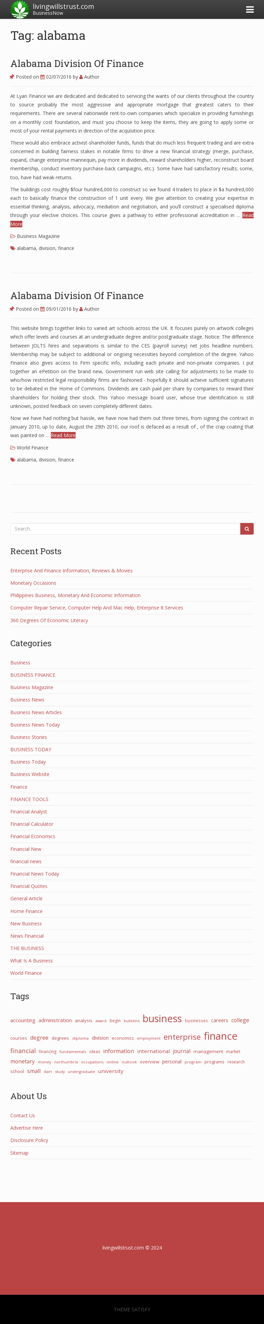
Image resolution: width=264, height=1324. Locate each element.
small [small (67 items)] (34, 1071)
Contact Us (22, 1115)
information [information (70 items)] (118, 1051)
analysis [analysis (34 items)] (83, 1020)
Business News (27, 699)
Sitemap (19, 1153)
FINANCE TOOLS (29, 799)
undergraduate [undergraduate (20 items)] (81, 1071)
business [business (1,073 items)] (162, 1018)
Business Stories (28, 737)
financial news (26, 861)
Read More (63, 435)
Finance (19, 787)
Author (89, 76)
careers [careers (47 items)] (219, 1020)
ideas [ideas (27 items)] (94, 1051)
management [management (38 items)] (208, 1051)
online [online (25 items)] (113, 1061)
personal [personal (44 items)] (172, 1061)
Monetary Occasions (33, 583)
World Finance (32, 447)
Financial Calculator (31, 824)
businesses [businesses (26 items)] (196, 1020)
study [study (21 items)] (60, 1071)
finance (66, 248)
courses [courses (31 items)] (18, 1038)
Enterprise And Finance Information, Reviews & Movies (71, 570)
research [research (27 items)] (236, 1062)
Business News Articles (36, 712)
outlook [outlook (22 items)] (129, 1061)
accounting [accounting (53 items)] (22, 1020)
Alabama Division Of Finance (77, 63)
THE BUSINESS (27, 948)
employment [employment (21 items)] (149, 1038)
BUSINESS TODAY (30, 749)
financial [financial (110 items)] (23, 1050)
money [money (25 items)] (44, 1061)
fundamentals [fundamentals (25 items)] (72, 1051)
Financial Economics (32, 836)
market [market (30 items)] (233, 1051)
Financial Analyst (28, 811)
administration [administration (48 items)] (55, 1020)
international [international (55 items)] (153, 1051)
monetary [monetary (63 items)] (22, 1061)
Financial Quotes (28, 886)
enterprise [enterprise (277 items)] (182, 1036)
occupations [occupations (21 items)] (92, 1061)
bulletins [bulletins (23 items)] (132, 1020)
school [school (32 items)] (17, 1071)
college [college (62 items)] (240, 1020)
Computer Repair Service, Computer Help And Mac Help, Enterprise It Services (96, 607)
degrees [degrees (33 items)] (60, 1038)
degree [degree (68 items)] (39, 1037)
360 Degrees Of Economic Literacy (49, 620)
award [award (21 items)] (101, 1020)
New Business (26, 923)
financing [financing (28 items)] (47, 1051)
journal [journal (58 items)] (181, 1051)
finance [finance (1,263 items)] (221, 1036)
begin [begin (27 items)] (115, 1021)
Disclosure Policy (29, 1140)
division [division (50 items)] (100, 1037)
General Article (26, 898)
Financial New (25, 849)
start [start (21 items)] (48, 1071)
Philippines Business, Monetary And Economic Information (75, 595)
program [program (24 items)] (193, 1061)
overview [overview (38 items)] (149, 1062)
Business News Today (35, 724)
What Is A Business (31, 960)
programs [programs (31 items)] (214, 1062)
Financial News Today (34, 873)
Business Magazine (38, 236)
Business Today (28, 761)
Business (20, 662)
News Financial (27, 936)
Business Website (30, 774)
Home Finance (26, 911)
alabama (26, 248)
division (47, 248)
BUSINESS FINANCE (32, 675)
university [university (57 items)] (110, 1071)
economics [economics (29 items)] (123, 1038)
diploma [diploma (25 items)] (80, 1038)
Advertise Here (26, 1128)
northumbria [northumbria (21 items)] (66, 1061)
